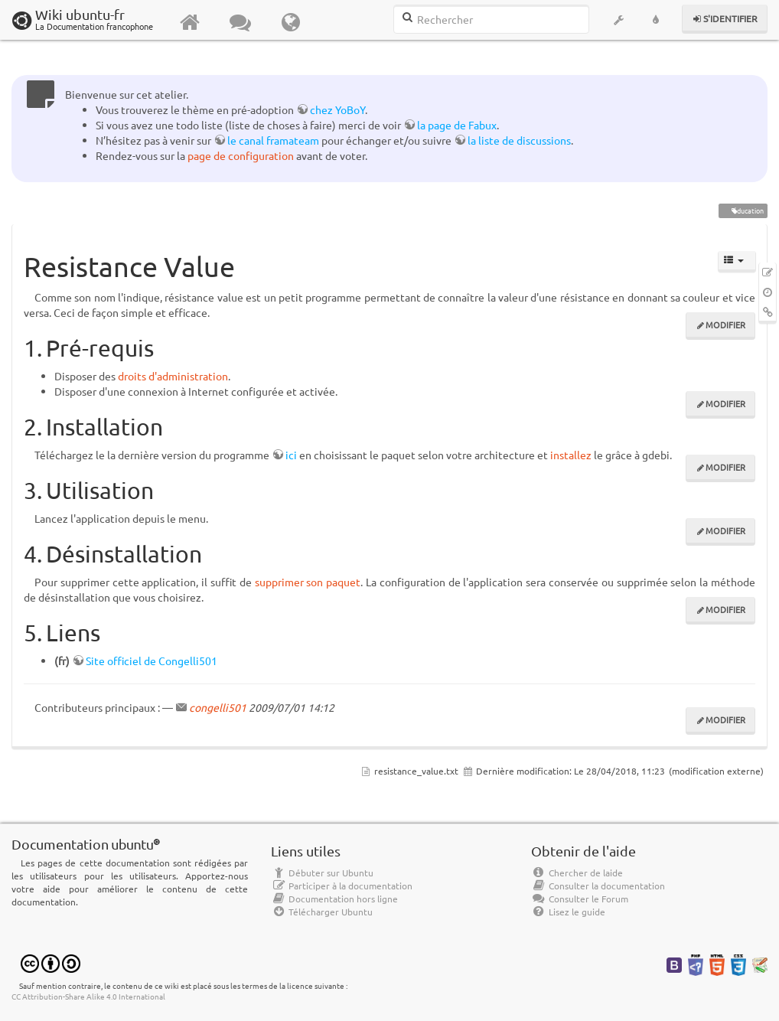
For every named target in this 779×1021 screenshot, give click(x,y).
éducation (742, 210)
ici (291, 455)
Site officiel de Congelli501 (151, 660)
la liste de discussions (519, 140)
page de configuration (240, 155)
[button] (619, 20)
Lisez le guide (568, 911)
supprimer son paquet (308, 582)
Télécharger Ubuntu (322, 911)
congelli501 (217, 707)
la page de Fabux (457, 125)
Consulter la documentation (598, 885)
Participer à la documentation (341, 885)
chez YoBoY (337, 109)
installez (571, 455)
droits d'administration (173, 376)
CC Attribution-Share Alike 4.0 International (88, 996)
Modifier (725, 324)
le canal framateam (273, 140)
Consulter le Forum (579, 898)
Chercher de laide (577, 872)
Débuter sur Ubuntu (322, 872)
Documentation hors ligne (334, 898)
